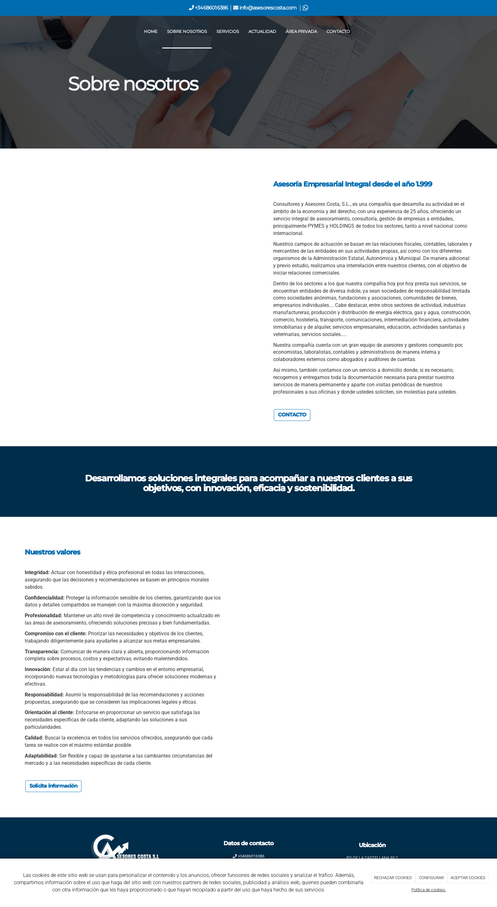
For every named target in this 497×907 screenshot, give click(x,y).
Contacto (338, 31)
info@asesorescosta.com (268, 8)
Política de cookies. (428, 889)
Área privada (301, 31)
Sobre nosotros (187, 31)
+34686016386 (211, 8)
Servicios (227, 31)
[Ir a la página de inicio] (66, 32)
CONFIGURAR (431, 877)
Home (151, 31)
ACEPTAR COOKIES (468, 877)
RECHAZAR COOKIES (393, 877)
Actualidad (262, 31)
